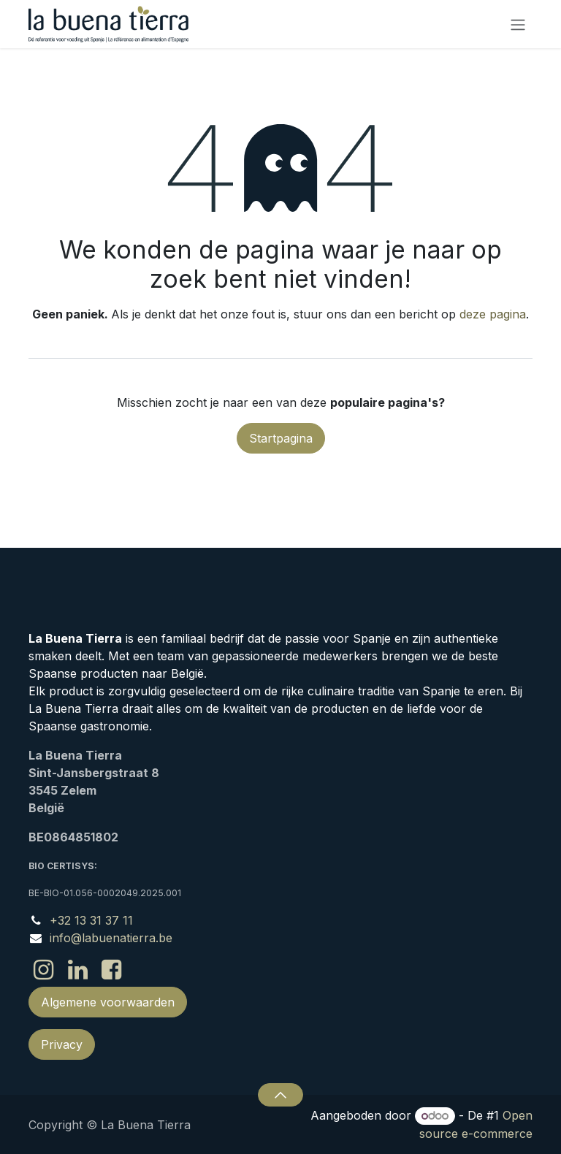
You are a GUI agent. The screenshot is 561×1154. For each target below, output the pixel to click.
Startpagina (281, 438)
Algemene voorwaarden (108, 1002)
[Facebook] (111, 970)
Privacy (62, 1044)
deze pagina (492, 314)
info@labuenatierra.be (111, 938)
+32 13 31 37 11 (91, 920)
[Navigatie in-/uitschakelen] (518, 24)
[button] (280, 1095)
